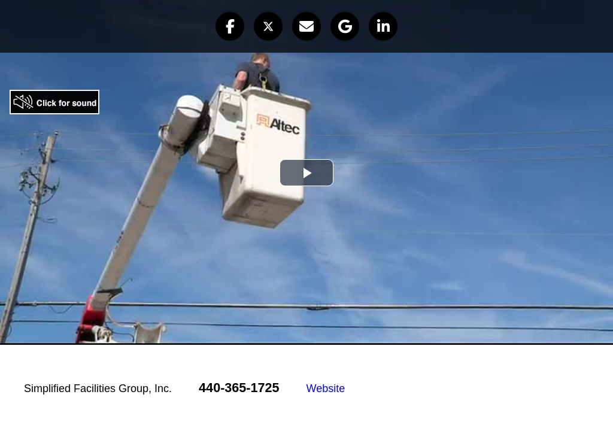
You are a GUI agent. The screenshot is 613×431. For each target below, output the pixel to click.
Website (325, 388)
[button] (230, 26)
